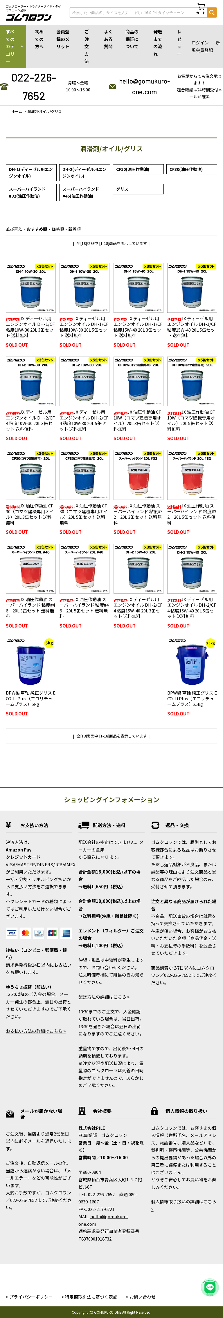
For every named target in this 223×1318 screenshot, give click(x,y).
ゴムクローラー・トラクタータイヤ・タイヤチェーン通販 (33, 8)
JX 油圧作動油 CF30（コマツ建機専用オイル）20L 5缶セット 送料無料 (84, 514)
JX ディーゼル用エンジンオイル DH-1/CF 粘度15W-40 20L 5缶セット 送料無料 (191, 327)
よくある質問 (108, 38)
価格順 (58, 229)
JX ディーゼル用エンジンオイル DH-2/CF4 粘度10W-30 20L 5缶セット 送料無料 (84, 420)
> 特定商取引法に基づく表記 (89, 1297)
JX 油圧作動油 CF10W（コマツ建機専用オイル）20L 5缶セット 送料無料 (191, 420)
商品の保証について (132, 38)
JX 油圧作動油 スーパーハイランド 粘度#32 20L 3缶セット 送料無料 (138, 514)
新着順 (75, 229)
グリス (122, 189)
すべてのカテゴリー (10, 46)
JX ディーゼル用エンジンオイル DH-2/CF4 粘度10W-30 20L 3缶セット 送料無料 (30, 420)
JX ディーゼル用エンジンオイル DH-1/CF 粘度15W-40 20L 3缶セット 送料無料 (138, 327)
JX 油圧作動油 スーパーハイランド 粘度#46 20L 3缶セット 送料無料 (30, 607)
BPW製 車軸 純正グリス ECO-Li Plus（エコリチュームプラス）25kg (192, 698)
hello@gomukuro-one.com (144, 86)
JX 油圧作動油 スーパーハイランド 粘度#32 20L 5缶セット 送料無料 (191, 514)
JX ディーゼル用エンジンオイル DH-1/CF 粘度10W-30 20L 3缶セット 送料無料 (30, 327)
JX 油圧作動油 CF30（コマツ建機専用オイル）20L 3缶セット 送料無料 (30, 514)
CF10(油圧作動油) (132, 169)
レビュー (179, 42)
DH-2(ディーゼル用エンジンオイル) (84, 172)
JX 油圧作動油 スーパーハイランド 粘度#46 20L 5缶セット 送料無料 (84, 607)
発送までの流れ (157, 42)
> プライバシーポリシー (29, 1297)
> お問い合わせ (141, 1297)
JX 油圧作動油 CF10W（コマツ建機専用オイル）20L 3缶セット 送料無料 (137, 420)
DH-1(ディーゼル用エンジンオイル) (31, 172)
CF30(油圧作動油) (186, 169)
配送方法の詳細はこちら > (104, 997)
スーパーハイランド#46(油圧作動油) (80, 192)
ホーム (17, 111)
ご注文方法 (86, 46)
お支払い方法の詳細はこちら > (36, 1031)
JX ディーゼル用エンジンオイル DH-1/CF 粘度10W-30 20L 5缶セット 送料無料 (84, 327)
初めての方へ (39, 38)
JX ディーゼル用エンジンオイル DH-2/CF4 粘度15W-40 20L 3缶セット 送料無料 (138, 607)
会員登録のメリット (62, 38)
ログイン (200, 42)
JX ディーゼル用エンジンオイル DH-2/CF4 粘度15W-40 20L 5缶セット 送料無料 (191, 607)
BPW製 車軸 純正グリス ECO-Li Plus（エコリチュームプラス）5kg (30, 698)
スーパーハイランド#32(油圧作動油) (27, 192)
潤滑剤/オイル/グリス (44, 111)
